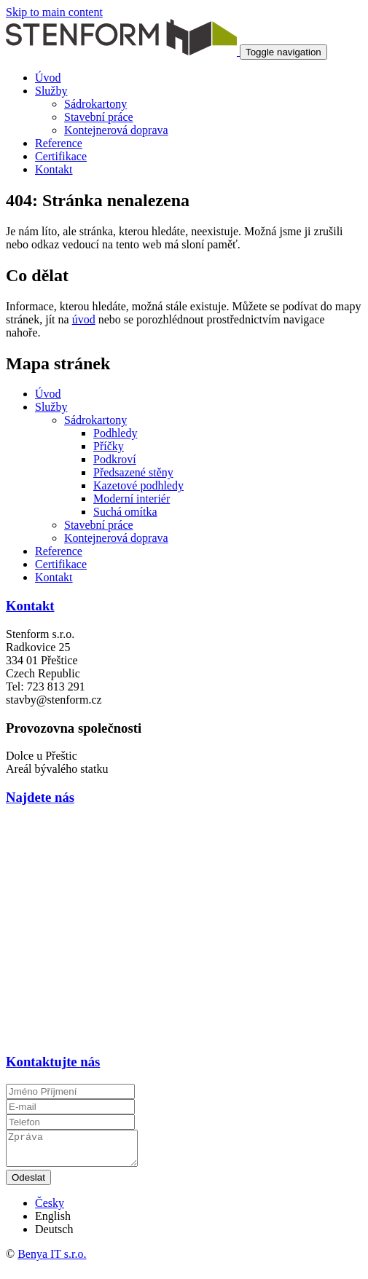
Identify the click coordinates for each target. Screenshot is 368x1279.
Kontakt (54, 169)
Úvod (48, 77)
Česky (49, 1209)
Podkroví (114, 459)
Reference (58, 143)
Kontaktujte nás (53, 1061)
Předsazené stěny (133, 472)
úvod (83, 319)
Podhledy (115, 433)
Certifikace (61, 156)
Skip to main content (54, 12)
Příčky (108, 446)
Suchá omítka (125, 511)
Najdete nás (40, 797)
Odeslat (28, 1183)
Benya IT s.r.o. (51, 1260)
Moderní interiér (131, 498)
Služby (51, 90)
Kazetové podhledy (138, 485)
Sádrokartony (95, 104)
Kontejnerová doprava (116, 130)
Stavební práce (98, 117)
